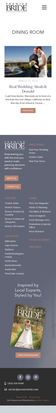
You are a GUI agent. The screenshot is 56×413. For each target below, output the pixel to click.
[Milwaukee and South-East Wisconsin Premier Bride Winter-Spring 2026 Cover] (30, 307)
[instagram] (28, 377)
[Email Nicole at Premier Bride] (21, 390)
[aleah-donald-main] (28, 47)
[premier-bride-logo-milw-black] (16, 4)
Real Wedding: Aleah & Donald (28, 89)
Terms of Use (21, 397)
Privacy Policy (34, 397)
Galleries (35, 246)
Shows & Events (39, 239)
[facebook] (20, 377)
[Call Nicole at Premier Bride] (14, 383)
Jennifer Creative (42, 400)
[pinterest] (36, 377)
